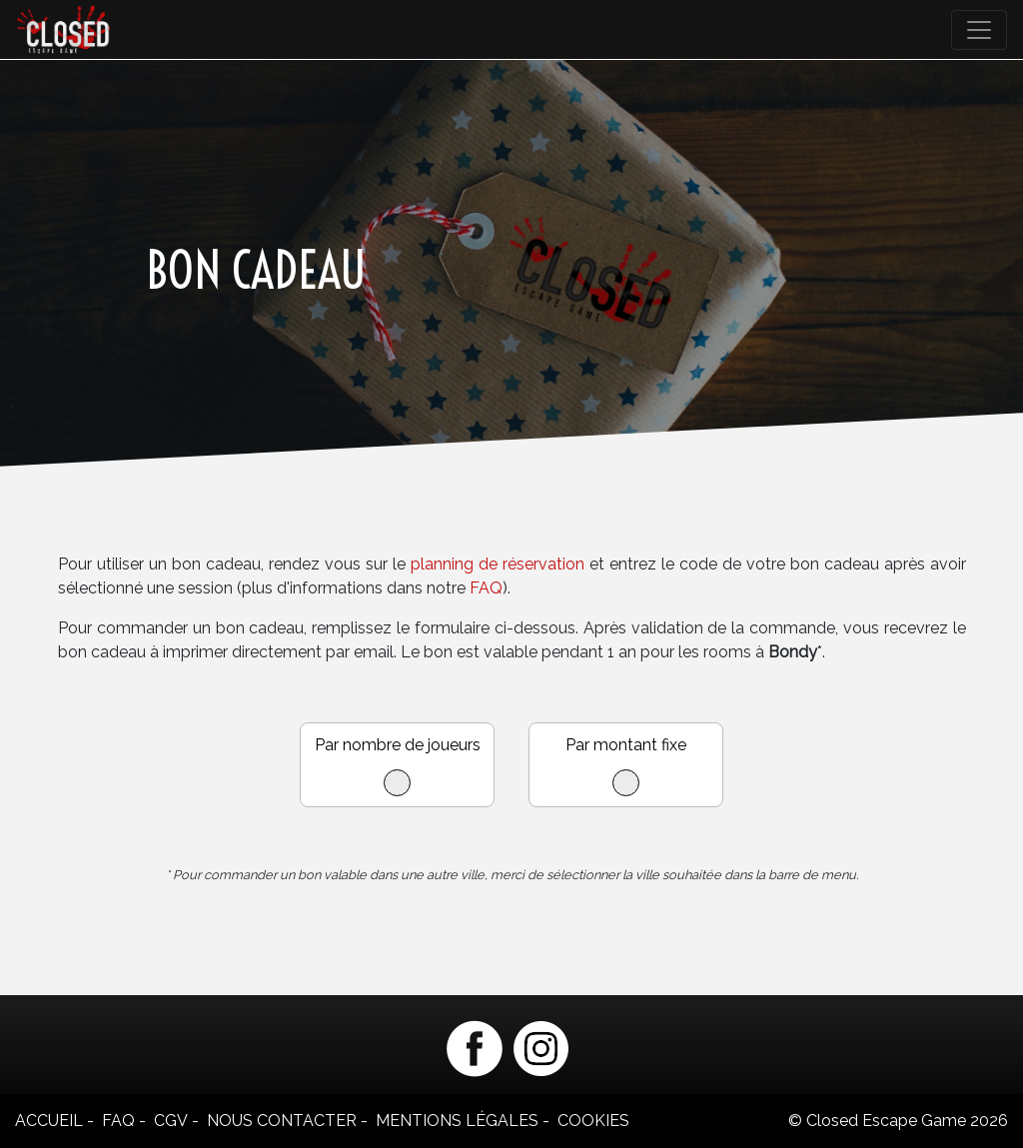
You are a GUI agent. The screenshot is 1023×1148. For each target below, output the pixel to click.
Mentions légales (457, 1120)
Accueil (49, 1120)
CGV (171, 1120)
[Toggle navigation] (979, 30)
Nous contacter (282, 1120)
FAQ (486, 587)
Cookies (593, 1120)
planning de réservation (497, 564)
